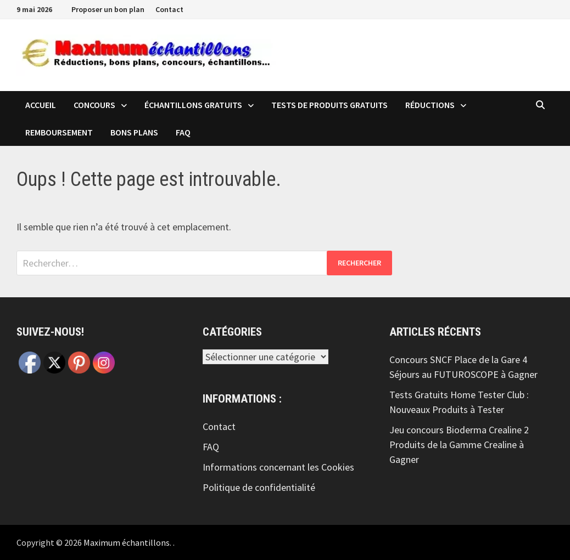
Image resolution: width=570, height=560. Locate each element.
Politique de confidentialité (259, 487)
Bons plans (134, 132)
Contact (169, 9)
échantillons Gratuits (193, 104)
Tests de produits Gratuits (329, 104)
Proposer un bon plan (107, 9)
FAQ (183, 132)
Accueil (40, 104)
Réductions (430, 104)
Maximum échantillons (126, 542)
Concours (94, 104)
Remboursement (59, 132)
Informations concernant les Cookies (278, 467)
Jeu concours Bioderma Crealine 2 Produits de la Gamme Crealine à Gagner (459, 444)
